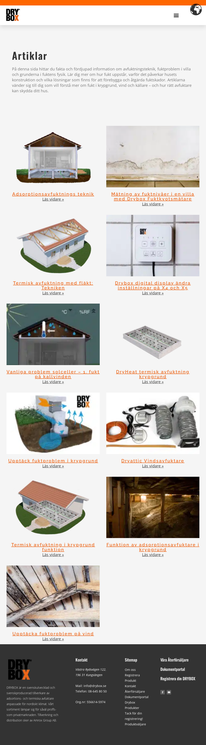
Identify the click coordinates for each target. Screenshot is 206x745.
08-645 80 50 (97, 691)
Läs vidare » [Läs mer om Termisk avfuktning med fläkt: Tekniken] (53, 293)
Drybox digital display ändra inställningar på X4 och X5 (153, 285)
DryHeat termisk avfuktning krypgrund (153, 374)
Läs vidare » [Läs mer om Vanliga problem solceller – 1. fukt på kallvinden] (53, 381)
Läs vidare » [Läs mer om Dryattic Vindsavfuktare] (153, 465)
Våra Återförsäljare (174, 660)
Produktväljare (135, 724)
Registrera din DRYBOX (177, 678)
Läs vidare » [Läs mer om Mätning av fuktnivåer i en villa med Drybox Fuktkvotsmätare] (153, 204)
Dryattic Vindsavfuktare (152, 460)
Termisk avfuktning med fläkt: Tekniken (53, 285)
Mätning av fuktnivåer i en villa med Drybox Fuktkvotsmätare (152, 196)
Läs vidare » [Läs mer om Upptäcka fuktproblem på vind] (53, 638)
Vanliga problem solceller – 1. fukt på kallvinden (53, 374)
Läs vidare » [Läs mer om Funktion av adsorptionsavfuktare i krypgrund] (153, 554)
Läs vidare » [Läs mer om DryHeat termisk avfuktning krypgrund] (153, 381)
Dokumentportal (137, 697)
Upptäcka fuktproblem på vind (53, 633)
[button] (176, 15)
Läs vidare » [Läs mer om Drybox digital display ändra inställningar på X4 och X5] (153, 293)
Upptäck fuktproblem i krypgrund (53, 460)
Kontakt (82, 660)
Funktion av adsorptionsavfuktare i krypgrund (152, 547)
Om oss (130, 670)
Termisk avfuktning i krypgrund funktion (53, 547)
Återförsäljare (135, 691)
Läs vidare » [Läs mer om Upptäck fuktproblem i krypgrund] (53, 465)
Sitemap (131, 660)
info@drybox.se (95, 686)
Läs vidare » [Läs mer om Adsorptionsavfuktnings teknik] (53, 199)
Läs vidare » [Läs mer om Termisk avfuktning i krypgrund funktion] (53, 554)
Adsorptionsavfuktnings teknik (53, 194)
